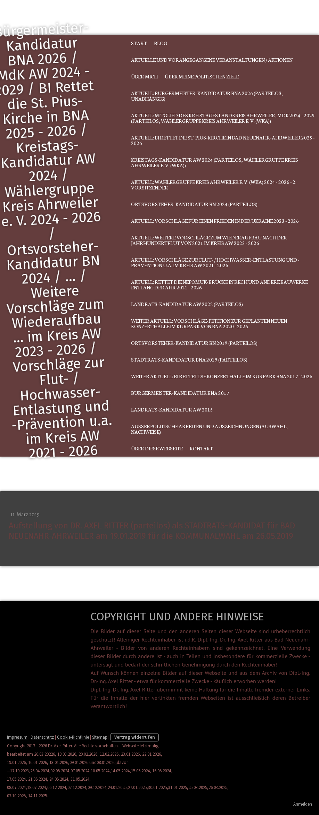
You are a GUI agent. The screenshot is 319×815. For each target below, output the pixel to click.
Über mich (144, 76)
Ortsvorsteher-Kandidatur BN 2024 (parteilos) (194, 204)
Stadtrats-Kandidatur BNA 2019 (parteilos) (189, 359)
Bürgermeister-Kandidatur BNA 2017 (180, 392)
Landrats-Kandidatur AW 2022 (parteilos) (187, 303)
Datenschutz (42, 737)
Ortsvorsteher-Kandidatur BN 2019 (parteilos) (194, 342)
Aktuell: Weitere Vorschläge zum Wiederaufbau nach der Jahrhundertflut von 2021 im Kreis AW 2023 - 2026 (209, 240)
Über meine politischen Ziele (202, 76)
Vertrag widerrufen (134, 737)
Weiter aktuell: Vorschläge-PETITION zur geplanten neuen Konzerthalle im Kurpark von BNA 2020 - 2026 (209, 323)
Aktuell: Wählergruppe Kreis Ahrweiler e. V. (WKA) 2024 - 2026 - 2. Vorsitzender (213, 184)
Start (139, 43)
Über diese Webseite (157, 448)
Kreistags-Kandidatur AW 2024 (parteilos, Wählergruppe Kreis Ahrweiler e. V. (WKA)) (214, 162)
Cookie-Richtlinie (73, 737)
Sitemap (99, 737)
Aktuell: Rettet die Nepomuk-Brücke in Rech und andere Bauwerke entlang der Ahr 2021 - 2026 (219, 284)
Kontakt (201, 448)
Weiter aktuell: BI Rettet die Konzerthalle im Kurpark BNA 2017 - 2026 (221, 376)
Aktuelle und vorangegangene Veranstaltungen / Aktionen (212, 59)
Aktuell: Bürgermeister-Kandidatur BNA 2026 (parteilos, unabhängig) (207, 96)
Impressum (17, 737)
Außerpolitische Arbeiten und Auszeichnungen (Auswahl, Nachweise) (209, 429)
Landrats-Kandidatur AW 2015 (172, 409)
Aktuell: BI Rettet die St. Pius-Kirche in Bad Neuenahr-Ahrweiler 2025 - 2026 (223, 140)
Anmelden (302, 804)
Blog (160, 43)
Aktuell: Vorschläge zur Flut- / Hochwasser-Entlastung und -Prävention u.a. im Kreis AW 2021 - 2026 (215, 262)
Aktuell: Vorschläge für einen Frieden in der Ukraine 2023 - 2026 (215, 220)
